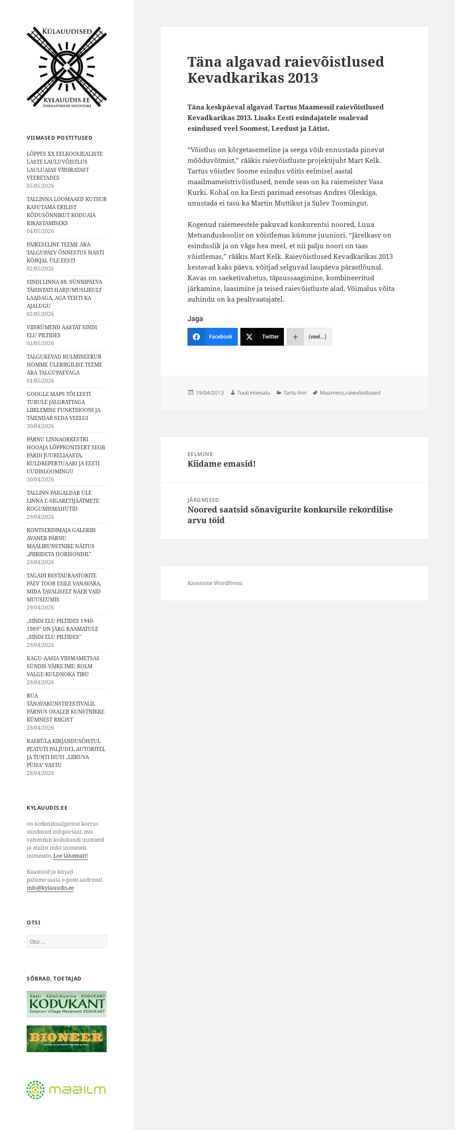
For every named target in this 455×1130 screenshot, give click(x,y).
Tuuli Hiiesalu (253, 392)
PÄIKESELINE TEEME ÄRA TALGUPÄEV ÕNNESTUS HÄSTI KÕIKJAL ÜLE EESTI (65, 252)
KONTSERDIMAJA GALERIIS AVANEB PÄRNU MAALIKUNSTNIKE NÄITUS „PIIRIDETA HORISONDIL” (61, 542)
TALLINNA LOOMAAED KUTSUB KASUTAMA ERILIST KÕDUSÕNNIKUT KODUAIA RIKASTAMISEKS (67, 211)
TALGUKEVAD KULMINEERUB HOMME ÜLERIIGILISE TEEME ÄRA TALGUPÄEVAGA (64, 364)
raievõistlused (363, 392)
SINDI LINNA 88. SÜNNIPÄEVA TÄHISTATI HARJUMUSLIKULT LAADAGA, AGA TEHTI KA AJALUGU (64, 294)
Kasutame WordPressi (215, 583)
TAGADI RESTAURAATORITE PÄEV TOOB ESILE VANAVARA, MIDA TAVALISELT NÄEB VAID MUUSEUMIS (64, 587)
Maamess (332, 392)
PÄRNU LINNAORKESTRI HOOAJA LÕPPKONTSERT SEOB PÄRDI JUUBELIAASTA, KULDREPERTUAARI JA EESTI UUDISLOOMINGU (66, 455)
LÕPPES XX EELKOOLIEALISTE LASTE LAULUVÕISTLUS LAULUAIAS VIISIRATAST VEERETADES (65, 166)
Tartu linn (295, 392)
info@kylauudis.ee (50, 888)
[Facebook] (213, 337)
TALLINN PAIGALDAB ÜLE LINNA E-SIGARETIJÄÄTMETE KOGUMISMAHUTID (63, 501)
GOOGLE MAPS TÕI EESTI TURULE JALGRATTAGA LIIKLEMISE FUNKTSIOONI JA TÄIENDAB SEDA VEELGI (63, 406)
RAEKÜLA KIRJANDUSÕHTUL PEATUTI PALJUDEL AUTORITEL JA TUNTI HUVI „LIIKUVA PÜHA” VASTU (66, 753)
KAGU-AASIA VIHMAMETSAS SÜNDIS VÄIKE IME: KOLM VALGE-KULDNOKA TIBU (63, 666)
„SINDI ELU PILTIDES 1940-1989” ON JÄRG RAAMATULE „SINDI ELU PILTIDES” (62, 629)
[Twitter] (262, 337)
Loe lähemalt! (70, 856)
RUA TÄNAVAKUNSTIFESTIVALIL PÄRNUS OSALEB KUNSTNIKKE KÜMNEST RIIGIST (65, 707)
